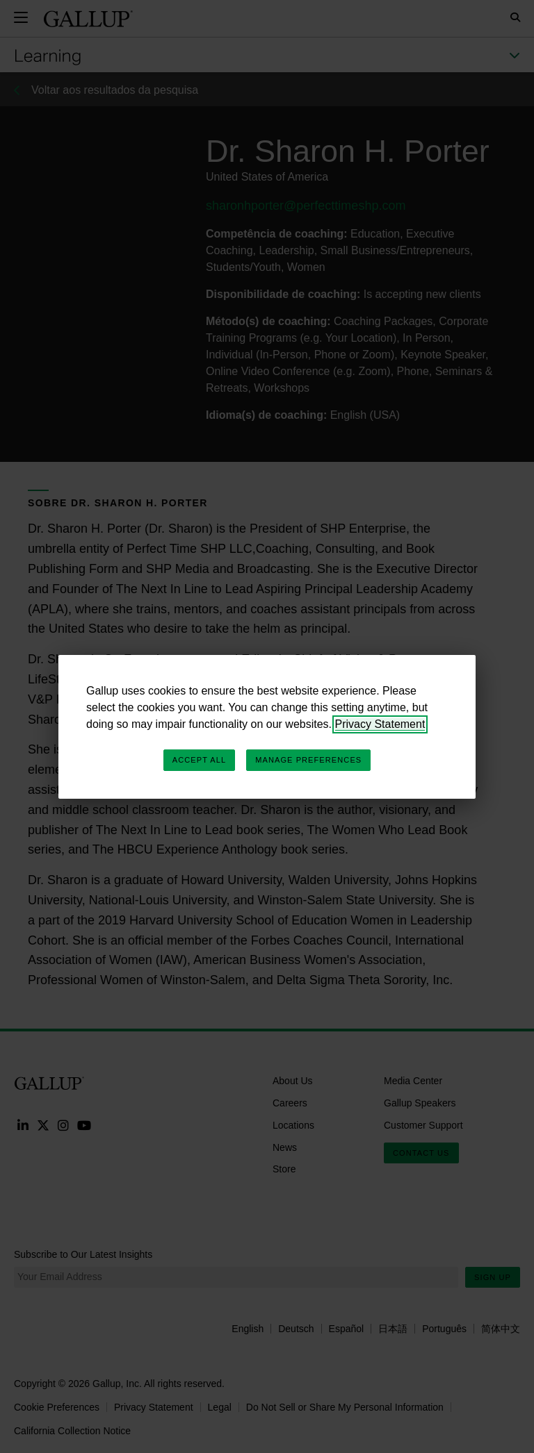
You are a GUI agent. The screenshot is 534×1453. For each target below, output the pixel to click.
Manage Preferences (308, 760)
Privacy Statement (380, 724)
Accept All (199, 760)
